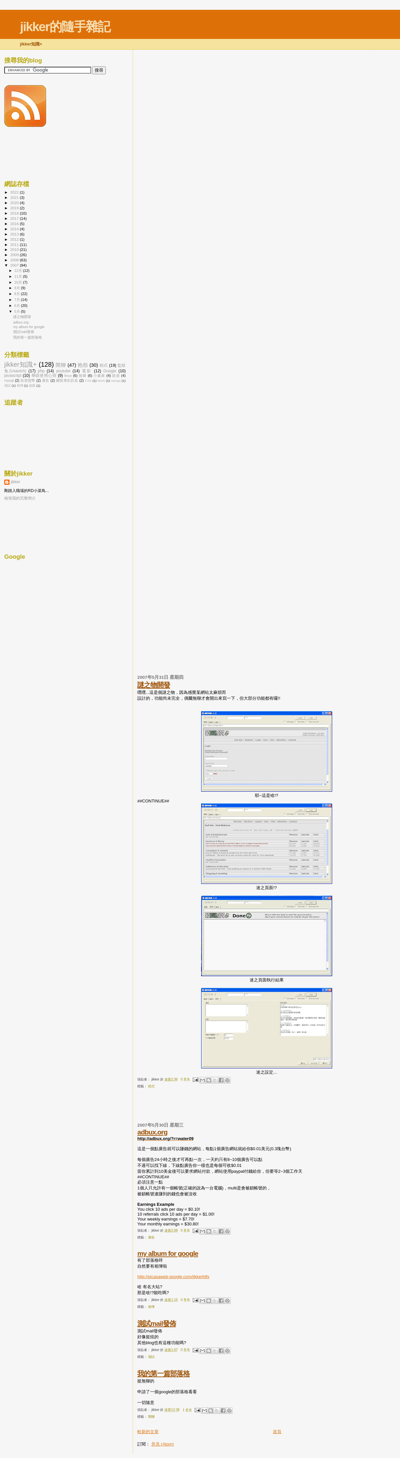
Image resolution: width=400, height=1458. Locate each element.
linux (68, 376)
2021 (15, 197)
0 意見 (185, 1079)
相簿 (151, 1307)
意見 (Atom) (162, 1444)
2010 (15, 249)
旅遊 (116, 376)
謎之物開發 (153, 685)
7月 (17, 300)
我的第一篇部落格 (163, 1373)
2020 (15, 203)
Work (101, 380)
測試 (151, 1357)
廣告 (151, 1237)
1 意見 (187, 1410)
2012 (15, 239)
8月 (17, 294)
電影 (87, 371)
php (41, 371)
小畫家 (99, 376)
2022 (15, 192)
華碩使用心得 (44, 375)
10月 (18, 282)
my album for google (167, 1253)
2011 (15, 244)
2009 (15, 255)
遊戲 (32, 385)
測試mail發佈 (156, 1323)
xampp (116, 380)
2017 (15, 218)
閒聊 (151, 1416)
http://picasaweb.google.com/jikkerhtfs (173, 1276)
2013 (15, 234)
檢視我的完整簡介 (20, 498)
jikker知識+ (20, 364)
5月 (17, 311)
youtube (63, 371)
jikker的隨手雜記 (65, 27)
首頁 (277, 1431)
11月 (18, 276)
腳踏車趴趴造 (67, 380)
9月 (17, 288)
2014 (15, 229)
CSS (88, 380)
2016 (15, 223)
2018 (15, 213)
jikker (15, 482)
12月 (18, 270)
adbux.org (152, 1132)
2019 (15, 208)
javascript (12, 375)
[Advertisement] (214, 1108)
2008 (15, 260)
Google (109, 371)
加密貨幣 (27, 380)
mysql (9, 380)
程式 (151, 1086)
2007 (15, 265)
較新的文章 (148, 1431)
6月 (17, 305)
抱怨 (83, 365)
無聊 (82, 376)
